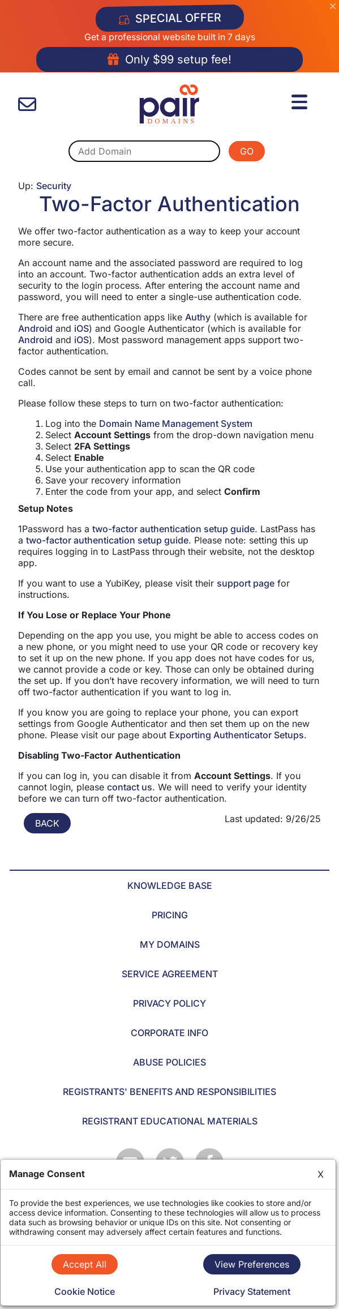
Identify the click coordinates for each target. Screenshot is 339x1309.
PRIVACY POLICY (169, 1003)
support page (245, 583)
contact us (129, 787)
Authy (198, 317)
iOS (81, 328)
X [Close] (320, 1174)
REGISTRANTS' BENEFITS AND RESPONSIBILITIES (169, 1091)
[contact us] (27, 104)
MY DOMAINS (170, 944)
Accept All (84, 1264)
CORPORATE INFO (169, 1032)
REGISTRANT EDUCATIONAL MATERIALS (170, 1121)
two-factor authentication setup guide (173, 528)
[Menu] (301, 100)
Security (53, 185)
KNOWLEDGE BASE (169, 885)
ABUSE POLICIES (169, 1062)
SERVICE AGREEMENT (170, 973)
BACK (47, 823)
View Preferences (251, 1264)
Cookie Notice (84, 1291)
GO (247, 151)
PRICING (170, 915)
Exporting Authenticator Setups (236, 735)
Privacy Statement (251, 1291)
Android (35, 328)
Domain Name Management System (175, 423)
